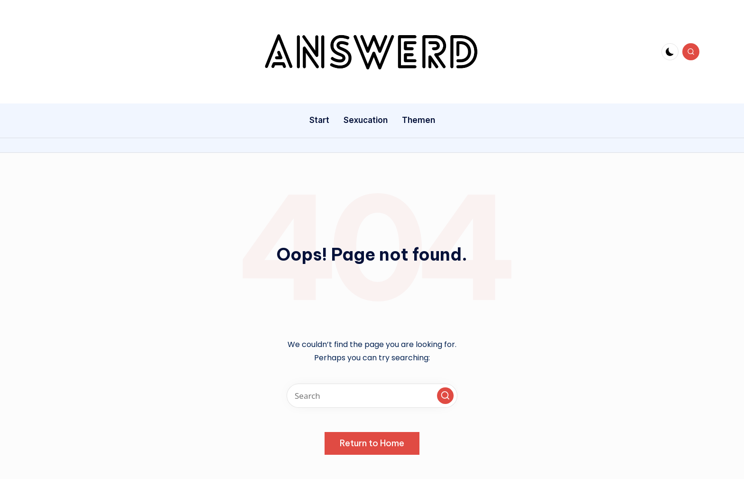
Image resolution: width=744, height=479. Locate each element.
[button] (445, 395)
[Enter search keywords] (372, 396)
